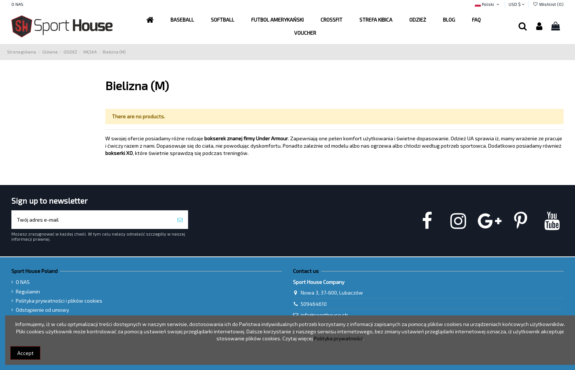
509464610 (314, 304)
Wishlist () (548, 4)
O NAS (17, 4)
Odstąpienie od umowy (42, 310)
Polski (488, 4)
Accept (25, 353)
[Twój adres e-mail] (92, 220)
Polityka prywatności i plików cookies (59, 300)
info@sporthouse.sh (324, 315)
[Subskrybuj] (180, 220)
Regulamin (28, 291)
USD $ (517, 4)
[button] (277, 19)
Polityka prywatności (338, 338)
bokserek (215, 138)
